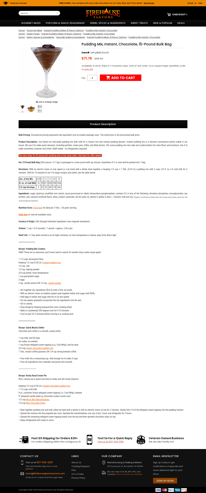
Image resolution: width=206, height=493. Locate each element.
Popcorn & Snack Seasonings (65, 23)
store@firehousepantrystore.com (45, 473)
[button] (22, 109)
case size (88, 69)
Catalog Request (81, 466)
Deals (181, 23)
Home (22, 30)
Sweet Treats (139, 23)
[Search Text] (38, 13)
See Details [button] (149, 3)
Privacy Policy (78, 477)
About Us (76, 462)
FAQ (74, 470)
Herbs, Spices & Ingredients (107, 23)
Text (200, 3)
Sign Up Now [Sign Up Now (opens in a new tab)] (165, 480)
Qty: (84, 77)
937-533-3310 (44, 462)
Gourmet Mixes (31, 23)
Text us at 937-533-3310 (110, 441)
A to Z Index (78, 473)
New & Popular (162, 23)
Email (190, 3)
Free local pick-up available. (129, 474)
